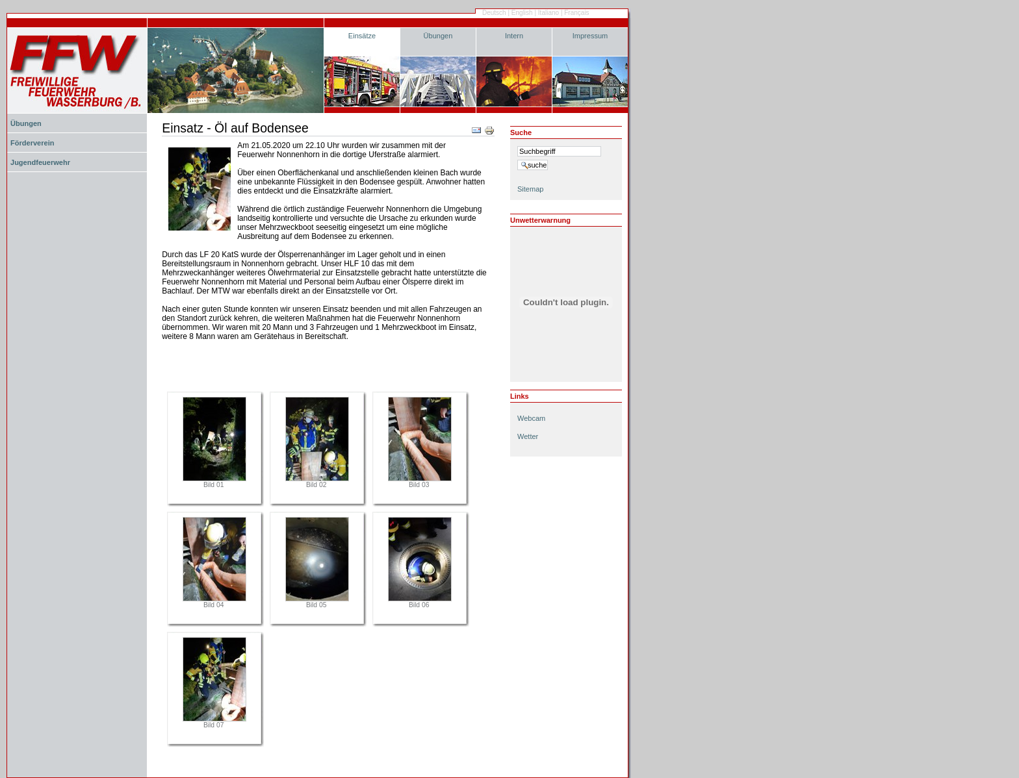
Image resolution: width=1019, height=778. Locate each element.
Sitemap (530, 189)
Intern (514, 36)
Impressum (590, 36)
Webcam (531, 418)
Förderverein (32, 143)
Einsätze (362, 36)
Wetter (527, 436)
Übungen (438, 36)
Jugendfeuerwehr (40, 162)
